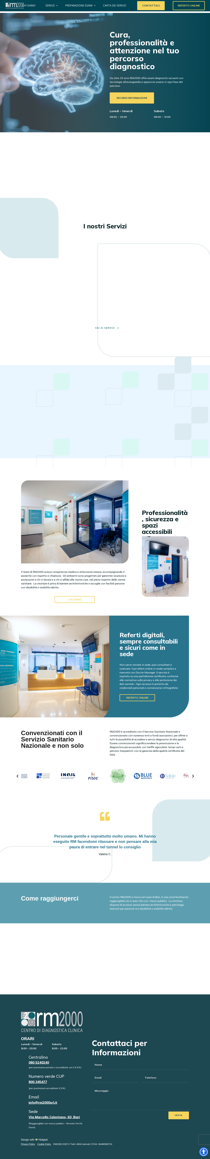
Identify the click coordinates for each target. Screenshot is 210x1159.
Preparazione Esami (79, 5)
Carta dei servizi (114, 5)
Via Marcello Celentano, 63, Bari (54, 1117)
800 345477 (38, 1082)
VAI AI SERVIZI (105, 327)
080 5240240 (39, 1062)
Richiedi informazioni (132, 98)
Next (193, 776)
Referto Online (189, 5)
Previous (17, 776)
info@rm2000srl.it (43, 1102)
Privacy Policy (28, 1144)
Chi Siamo (28, 5)
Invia (178, 1115)
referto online (137, 697)
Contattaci (151, 5)
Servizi (50, 5)
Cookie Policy (44, 1144)
